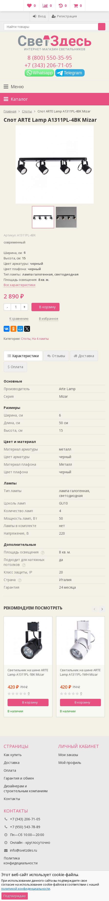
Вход (39, 16)
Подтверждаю (14, 896)
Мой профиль (69, 762)
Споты (25, 339)
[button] (94, 609)
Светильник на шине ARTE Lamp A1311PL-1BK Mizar (28, 672)
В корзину (45, 307)
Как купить (13, 754)
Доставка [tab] (84, 355)
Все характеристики (19, 285)
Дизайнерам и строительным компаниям (26, 788)
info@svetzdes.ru (23, 850)
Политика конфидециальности (21, 860)
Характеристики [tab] (23, 355)
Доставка (12, 762)
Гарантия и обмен (19, 778)
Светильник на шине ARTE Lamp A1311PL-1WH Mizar (80, 672)
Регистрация (64, 16)
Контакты (12, 798)
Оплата (10, 770)
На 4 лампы (40, 339)
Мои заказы (68, 754)
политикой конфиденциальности (25, 889)
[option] (43, 217)
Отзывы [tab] (56, 355)
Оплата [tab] (15, 366)
